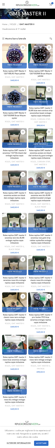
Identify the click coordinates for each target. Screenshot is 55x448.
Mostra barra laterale (15, 38)
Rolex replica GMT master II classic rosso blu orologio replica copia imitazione (40, 280)
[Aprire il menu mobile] (3, 4)
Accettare (41, 443)
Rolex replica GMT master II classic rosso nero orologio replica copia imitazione (14, 317)
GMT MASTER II (17, 77)
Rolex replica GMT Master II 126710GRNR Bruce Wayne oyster (14, 115)
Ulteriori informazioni (19, 443)
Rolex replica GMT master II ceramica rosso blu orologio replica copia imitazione (14, 280)
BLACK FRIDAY (40, 207)
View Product (14, 64)
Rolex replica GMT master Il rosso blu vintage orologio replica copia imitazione (14, 399)
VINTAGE (40, 368)
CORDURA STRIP (43, 119)
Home (5, 24)
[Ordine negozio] (51, 38)
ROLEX (13, 24)
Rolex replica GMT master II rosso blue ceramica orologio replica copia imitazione (14, 359)
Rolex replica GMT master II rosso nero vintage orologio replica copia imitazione (40, 359)
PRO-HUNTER (40, 329)
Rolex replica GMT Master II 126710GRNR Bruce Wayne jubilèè (40, 73)
